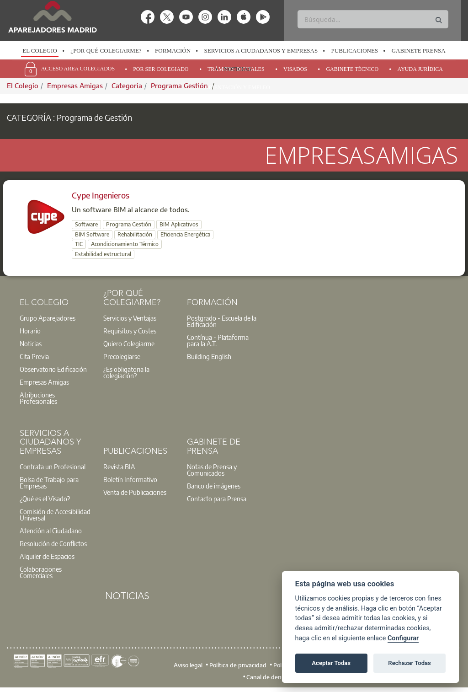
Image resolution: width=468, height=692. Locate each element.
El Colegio (39, 50)
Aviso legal (188, 665)
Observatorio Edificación (53, 369)
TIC (79, 244)
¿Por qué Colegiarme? (105, 50)
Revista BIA (119, 466)
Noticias (237, 68)
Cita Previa (34, 356)
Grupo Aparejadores (47, 318)
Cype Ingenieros (100, 195)
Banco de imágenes (213, 486)
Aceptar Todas (331, 663)
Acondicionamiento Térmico (125, 244)
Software (86, 224)
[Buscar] (373, 19)
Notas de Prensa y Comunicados (212, 469)
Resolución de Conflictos (53, 543)
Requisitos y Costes (129, 331)
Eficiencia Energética (185, 234)
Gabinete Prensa (419, 50)
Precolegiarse (121, 356)
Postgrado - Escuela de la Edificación (221, 321)
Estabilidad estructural (103, 254)
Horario (30, 331)
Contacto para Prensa (216, 498)
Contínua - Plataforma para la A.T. (218, 340)
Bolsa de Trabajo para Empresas (49, 482)
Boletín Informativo (130, 479)
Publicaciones (354, 50)
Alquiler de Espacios (47, 556)
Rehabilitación (134, 234)
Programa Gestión (128, 224)
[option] (39, 51)
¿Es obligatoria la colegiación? (126, 372)
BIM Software (92, 234)
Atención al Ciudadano (51, 530)
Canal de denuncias (272, 677)
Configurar (403, 638)
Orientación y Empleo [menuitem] (237, 87)
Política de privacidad (237, 665)
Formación (173, 50)
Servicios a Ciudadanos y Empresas (261, 50)
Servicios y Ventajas (129, 318)
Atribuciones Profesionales (38, 398)
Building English (209, 356)
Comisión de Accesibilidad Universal (55, 514)
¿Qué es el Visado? (45, 498)
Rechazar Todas (409, 663)
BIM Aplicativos (179, 224)
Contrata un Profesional (52, 466)
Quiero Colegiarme (128, 343)
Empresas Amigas (44, 382)
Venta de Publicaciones (134, 492)
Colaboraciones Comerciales (41, 572)
